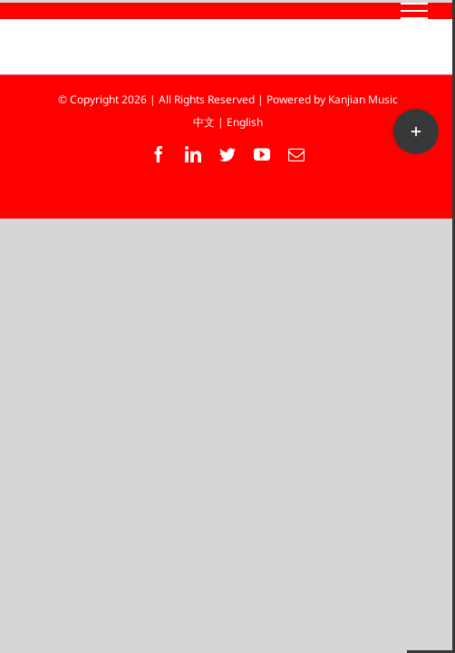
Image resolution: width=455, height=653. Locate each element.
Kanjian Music (363, 99)
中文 (204, 122)
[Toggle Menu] (415, 11)
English (245, 122)
